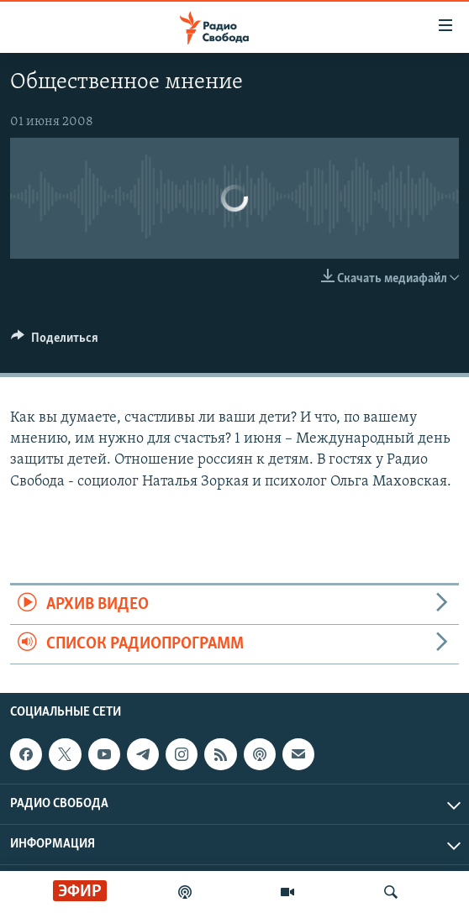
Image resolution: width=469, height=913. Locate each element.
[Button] (54, 342)
